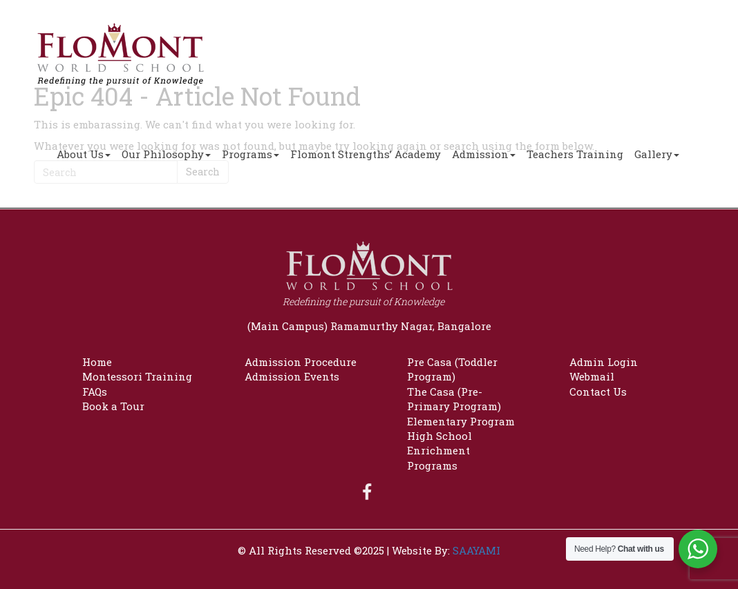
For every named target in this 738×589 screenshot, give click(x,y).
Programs (250, 154)
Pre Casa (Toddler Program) (452, 369)
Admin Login (603, 362)
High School (439, 436)
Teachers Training (575, 154)
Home (97, 362)
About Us (84, 154)
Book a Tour (113, 406)
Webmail (591, 376)
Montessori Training (137, 376)
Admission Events (292, 376)
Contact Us (598, 391)
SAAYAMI (476, 550)
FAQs (94, 391)
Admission (483, 154)
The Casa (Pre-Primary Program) (454, 399)
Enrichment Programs (438, 457)
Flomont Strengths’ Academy (365, 154)
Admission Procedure (301, 362)
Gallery (656, 154)
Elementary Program (461, 421)
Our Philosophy (166, 154)
